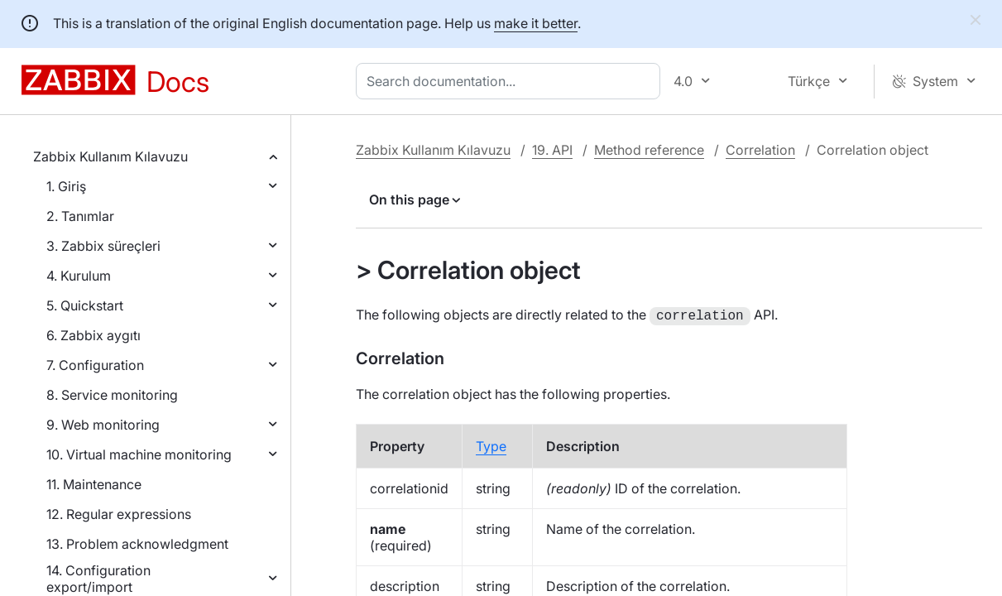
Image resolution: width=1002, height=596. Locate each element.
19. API (552, 150)
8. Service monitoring (112, 395)
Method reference (649, 150)
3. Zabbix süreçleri (103, 246)
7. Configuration (95, 365)
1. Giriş (66, 186)
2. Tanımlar (80, 216)
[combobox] (511, 81)
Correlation (760, 150)
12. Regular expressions (118, 514)
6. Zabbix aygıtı (93, 335)
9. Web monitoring (103, 424)
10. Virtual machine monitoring (139, 454)
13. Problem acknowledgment (137, 544)
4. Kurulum (78, 275)
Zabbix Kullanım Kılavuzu (110, 156)
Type (491, 444)
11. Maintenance (93, 484)
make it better (536, 23)
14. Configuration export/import (98, 578)
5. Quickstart (84, 305)
